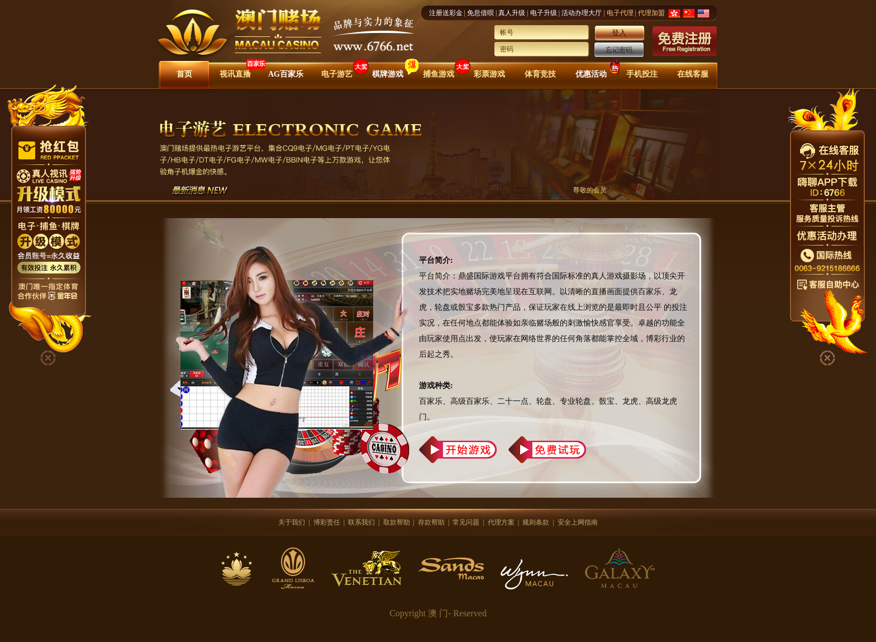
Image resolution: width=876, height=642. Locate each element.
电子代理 (620, 13)
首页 (184, 74)
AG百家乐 (285, 74)
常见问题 (466, 522)
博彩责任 (326, 522)
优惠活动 (591, 74)
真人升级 (511, 13)
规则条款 (535, 522)
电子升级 (543, 13)
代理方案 (501, 522)
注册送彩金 (446, 13)
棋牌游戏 (387, 74)
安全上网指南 (578, 522)
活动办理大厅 (581, 13)
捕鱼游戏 (438, 74)
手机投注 (642, 74)
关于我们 (291, 522)
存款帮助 (431, 522)
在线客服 (692, 74)
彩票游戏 (489, 74)
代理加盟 (651, 13)
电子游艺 (337, 74)
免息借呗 (480, 13)
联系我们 (361, 522)
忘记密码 (619, 50)
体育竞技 (540, 74)
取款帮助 (396, 522)
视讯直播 (235, 74)
